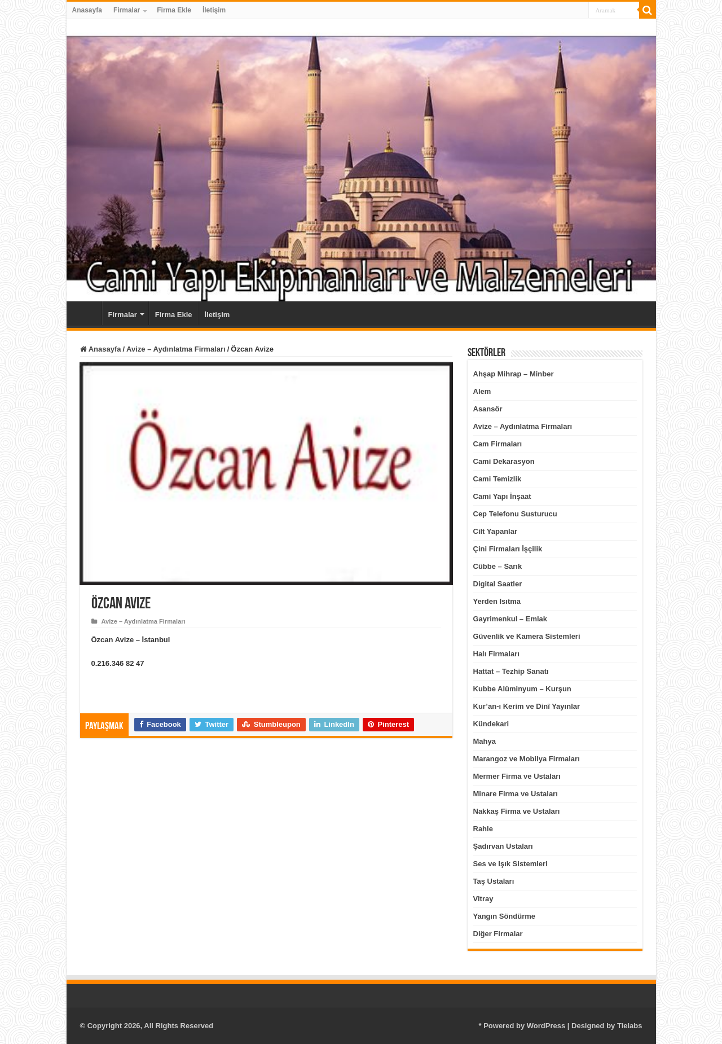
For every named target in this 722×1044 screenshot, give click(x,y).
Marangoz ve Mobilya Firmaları (526, 759)
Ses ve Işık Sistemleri (510, 863)
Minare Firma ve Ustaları (515, 793)
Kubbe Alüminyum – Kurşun (522, 689)
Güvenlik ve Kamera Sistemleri (526, 636)
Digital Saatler (497, 584)
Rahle (483, 828)
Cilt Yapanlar (495, 531)
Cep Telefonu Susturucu (515, 514)
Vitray (483, 898)
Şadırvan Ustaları (503, 846)
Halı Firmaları (496, 654)
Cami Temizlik (497, 479)
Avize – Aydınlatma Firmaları (176, 349)
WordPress (546, 1025)
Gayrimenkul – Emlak (510, 619)
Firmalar (126, 10)
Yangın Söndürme (504, 916)
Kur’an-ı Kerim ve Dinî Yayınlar (526, 706)
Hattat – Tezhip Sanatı (511, 671)
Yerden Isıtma (497, 601)
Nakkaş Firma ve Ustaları (516, 811)
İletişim (214, 10)
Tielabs (629, 1025)
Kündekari (491, 724)
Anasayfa (87, 10)
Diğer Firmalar (498, 933)
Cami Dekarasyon (504, 461)
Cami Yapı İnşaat (502, 496)
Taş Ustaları (493, 881)
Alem (482, 391)
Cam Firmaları (497, 444)
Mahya (484, 741)
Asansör (488, 409)
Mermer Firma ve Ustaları (517, 776)
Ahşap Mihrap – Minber (513, 374)
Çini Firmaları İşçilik (508, 549)
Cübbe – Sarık (497, 566)
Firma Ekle (174, 10)
